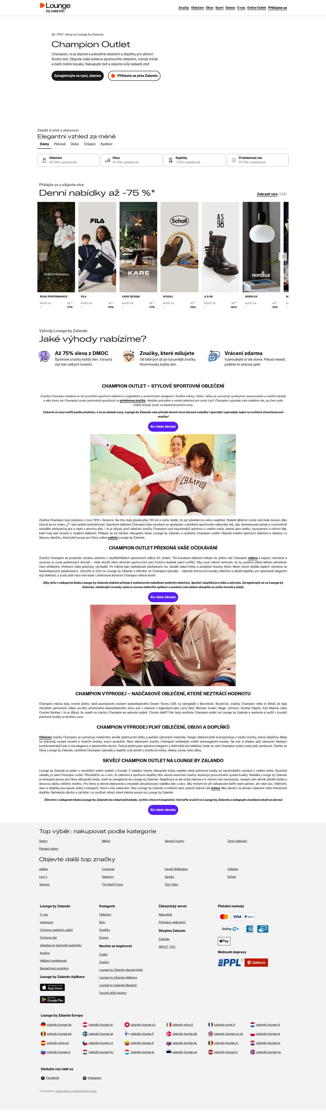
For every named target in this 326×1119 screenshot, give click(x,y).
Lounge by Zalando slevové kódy (121, 970)
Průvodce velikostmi (172, 922)
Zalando (164, 939)
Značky (104, 962)
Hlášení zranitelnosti (53, 961)
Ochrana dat (48, 938)
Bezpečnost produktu (54, 968)
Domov (104, 938)
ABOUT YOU (167, 947)
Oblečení (105, 914)
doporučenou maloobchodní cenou (76, 1091)
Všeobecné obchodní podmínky (61, 945)
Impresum (46, 922)
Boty (102, 922)
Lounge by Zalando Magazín (118, 985)
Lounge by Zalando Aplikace (118, 977)
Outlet (103, 954)
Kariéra (45, 953)
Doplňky (104, 930)
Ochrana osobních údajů (56, 930)
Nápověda (165, 914)
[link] (277, 7)
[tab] (44, 144)
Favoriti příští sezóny (112, 993)
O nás (44, 914)
